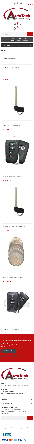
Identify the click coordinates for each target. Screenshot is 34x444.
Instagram (21, 3)
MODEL (19, 38)
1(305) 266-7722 (9, 392)
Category (7, 45)
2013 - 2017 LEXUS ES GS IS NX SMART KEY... (14, 75)
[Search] (17, 34)
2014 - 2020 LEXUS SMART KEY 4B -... (12, 125)
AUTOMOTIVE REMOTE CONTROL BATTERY (14, 226)
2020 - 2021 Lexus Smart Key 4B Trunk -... (13, 277)
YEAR (25, 38)
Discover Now (9, 351)
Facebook (11, 3)
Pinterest (17, 3)
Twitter (14, 3)
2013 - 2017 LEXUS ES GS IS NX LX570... (12, 176)
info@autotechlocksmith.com (14, 394)
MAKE (13, 38)
